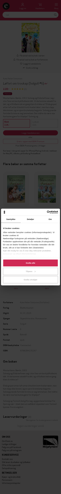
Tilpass (30, 271)
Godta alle (30, 263)
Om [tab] (50, 219)
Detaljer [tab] (30, 219)
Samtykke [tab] (10, 219)
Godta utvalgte (30, 280)
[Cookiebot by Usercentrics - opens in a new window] (47, 212)
